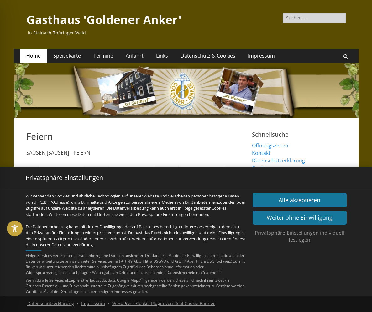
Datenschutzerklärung (72, 245)
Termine (103, 55)
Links (162, 55)
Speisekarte (67, 55)
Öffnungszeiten (270, 145)
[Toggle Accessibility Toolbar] (14, 228)
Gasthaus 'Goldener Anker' (103, 20)
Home (33, 55)
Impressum (93, 303)
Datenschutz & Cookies (208, 55)
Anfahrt (135, 55)
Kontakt (261, 153)
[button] (300, 200)
